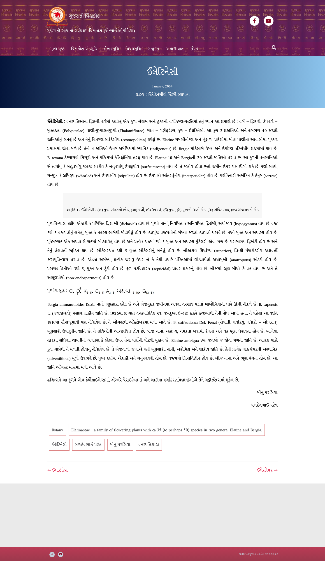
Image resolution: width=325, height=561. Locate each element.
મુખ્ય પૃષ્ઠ (57, 49)
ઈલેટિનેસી (59, 445)
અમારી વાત (175, 49)
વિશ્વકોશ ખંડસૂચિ (84, 49)
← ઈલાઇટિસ (57, 470)
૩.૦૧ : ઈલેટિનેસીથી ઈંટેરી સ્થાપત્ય (162, 94)
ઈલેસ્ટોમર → (267, 470)
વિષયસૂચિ (133, 49)
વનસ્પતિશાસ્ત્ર (149, 445)
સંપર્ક (194, 49)
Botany (57, 430)
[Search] (274, 47)
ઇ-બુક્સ (153, 49)
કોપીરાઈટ (243, 554)
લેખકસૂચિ (111, 49)
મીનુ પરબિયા (120, 445)
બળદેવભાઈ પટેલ (88, 445)
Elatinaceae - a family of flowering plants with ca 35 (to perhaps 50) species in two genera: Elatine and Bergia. (166, 430)
